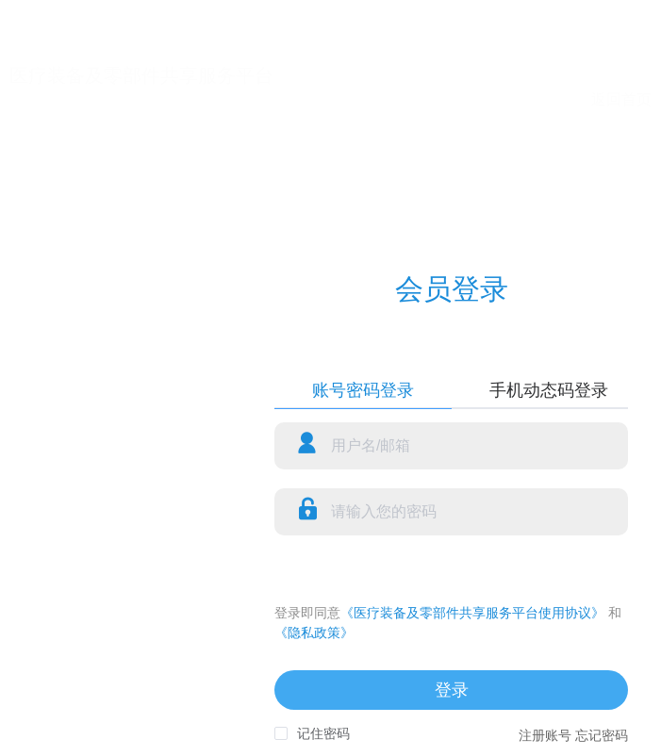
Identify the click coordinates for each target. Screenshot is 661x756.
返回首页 (621, 99)
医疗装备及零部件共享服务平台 (141, 75)
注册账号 (545, 735)
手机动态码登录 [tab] (548, 390)
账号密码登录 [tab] (363, 390)
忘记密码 (601, 735)
